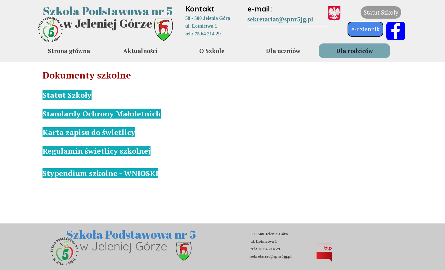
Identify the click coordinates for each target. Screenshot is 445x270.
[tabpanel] (219, 20)
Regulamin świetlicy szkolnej (97, 151)
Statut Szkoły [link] (381, 12)
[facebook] (395, 31)
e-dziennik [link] (365, 29)
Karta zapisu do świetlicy (89, 132)
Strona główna (69, 51)
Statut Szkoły (67, 95)
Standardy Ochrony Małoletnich (102, 114)
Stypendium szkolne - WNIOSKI (100, 173)
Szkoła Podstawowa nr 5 (108, 11)
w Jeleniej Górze (107, 23)
